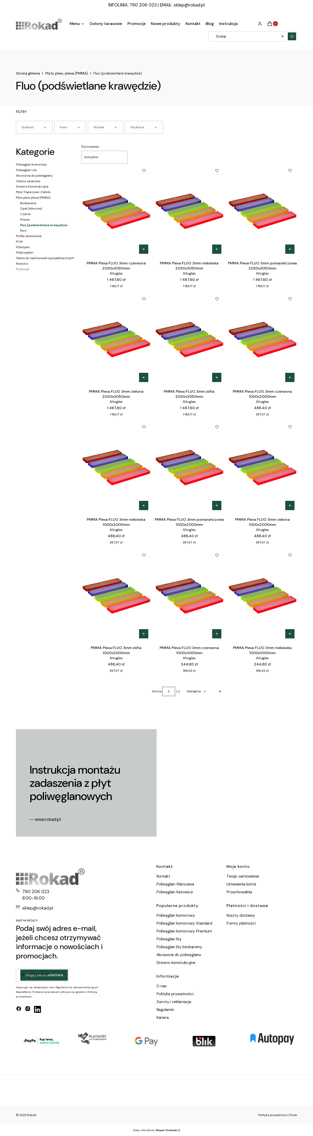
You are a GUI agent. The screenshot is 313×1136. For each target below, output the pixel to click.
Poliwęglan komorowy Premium (184, 931)
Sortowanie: (90, 146)
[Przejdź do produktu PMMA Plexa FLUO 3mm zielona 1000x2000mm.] (262, 466)
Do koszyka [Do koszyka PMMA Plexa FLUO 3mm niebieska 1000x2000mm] (144, 505)
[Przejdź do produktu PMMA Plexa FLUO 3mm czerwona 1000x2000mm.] (262, 338)
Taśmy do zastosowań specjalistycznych (45, 258)
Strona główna (28, 73)
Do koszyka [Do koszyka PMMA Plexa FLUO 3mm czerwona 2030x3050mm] (144, 249)
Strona (156, 691)
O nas (161, 986)
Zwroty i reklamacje (173, 1001)
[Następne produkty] (196, 691)
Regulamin (165, 1009)
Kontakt (163, 876)
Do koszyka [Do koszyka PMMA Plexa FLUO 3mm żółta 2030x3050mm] (217, 377)
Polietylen (23, 247)
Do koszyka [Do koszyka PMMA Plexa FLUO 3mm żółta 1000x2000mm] (144, 634)
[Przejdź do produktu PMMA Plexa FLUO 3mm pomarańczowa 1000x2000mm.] (189, 466)
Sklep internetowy (155, 1130)
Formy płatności (241, 923)
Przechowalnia (239, 891)
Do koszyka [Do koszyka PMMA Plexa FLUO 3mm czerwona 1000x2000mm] (290, 377)
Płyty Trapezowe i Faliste (33, 192)
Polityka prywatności (174, 993)
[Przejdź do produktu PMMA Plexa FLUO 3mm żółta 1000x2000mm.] (116, 594)
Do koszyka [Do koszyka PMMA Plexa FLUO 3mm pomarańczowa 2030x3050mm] (290, 249)
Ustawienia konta (241, 884)
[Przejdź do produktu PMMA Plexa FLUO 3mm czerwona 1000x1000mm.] (189, 594)
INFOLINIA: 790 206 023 (132, 5)
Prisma (25, 220)
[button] (292, 36)
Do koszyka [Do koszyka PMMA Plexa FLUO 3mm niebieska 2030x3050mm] (217, 249)
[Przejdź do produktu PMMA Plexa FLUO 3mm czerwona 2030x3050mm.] (116, 210)
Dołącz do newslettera (44, 975)
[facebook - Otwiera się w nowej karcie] (19, 1009)
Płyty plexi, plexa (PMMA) (66, 73)
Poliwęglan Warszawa (175, 884)
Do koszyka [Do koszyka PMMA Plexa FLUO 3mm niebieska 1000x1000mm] (290, 634)
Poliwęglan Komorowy (31, 164)
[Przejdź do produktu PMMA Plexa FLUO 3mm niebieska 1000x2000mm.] (116, 466)
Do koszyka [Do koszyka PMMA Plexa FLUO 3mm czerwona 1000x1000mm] (217, 634)
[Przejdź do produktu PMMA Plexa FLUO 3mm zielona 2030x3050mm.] (116, 338)
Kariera (162, 1017)
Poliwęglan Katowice (174, 891)
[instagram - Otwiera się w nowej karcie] (28, 1009)
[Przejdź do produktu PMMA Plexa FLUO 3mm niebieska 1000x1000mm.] (262, 594)
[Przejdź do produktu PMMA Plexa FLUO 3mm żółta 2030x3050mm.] (189, 338)
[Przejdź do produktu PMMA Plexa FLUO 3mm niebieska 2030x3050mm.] (189, 210)
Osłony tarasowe (28, 181)
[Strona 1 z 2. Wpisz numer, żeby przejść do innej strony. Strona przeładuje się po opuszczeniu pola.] (168, 691)
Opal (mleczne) (31, 208)
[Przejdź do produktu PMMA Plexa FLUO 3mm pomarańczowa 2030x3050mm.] (262, 210)
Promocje (22, 269)
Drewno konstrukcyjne (175, 962)
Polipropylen (24, 252)
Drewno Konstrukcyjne (32, 186)
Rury (23, 230)
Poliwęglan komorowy (175, 915)
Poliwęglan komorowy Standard (184, 923)
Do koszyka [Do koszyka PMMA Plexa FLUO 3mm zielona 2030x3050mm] (144, 377)
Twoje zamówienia (242, 876)
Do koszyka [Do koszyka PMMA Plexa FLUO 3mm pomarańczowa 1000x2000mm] (217, 505)
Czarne (25, 214)
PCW (19, 242)
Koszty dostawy (240, 915)
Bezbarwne (28, 203)
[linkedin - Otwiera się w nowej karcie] (37, 1009)
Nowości (22, 264)
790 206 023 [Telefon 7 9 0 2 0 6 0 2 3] (35, 891)
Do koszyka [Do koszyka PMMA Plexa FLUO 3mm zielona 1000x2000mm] (290, 505)
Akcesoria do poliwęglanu (34, 176)
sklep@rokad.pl (189, 5)
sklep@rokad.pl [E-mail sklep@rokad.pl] (37, 908)
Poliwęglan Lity (26, 170)
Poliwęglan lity (168, 938)
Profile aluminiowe (29, 236)
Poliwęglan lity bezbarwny (179, 946)
